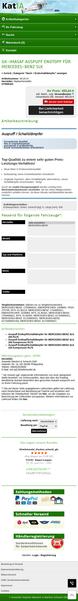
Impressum (6, 585)
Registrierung (48, 555)
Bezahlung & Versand (12, 564)
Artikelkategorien (39, 19)
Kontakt (9, 50)
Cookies (5, 591)
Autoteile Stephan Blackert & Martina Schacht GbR (39, 597)
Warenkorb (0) (13, 42)
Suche (39, 35)
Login (35, 555)
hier (45, 393)
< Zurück (6, 73)
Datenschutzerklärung (12, 569)
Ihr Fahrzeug (39, 27)
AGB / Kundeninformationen (15, 580)
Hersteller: (7, 81)
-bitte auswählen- (51, 222)
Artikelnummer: (10, 78)
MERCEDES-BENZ (51, 225)
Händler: (27, 555)
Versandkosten (64, 94)
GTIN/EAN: (8, 84)
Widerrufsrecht (8, 575)
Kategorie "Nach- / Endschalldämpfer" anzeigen (40, 73)
